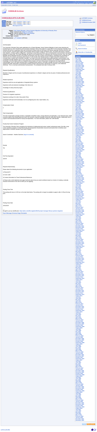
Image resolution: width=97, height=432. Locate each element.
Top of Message (7, 213)
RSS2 (93, 424)
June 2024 (78, 89)
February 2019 (79, 175)
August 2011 (79, 295)
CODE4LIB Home (86, 20)
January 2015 (79, 241)
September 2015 (80, 230)
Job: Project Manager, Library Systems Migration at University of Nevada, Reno (35, 30)
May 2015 (78, 235)
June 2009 (78, 330)
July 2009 (78, 329)
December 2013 (80, 258)
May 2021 (78, 139)
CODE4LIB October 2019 (88, 22)
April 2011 (78, 301)
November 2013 (80, 259)
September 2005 (80, 391)
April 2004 (78, 413)
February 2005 (79, 400)
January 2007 (79, 369)
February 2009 (79, 336)
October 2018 (79, 180)
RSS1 (88, 424)
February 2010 (79, 320)
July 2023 (78, 104)
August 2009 (79, 328)
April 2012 (78, 285)
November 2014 (80, 243)
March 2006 (79, 383)
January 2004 (79, 417)
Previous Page (16, 213)
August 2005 (79, 392)
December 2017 (80, 194)
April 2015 (78, 237)
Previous (19, 21)
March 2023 (79, 109)
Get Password (82, 45)
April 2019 (78, 172)
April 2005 (78, 397)
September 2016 (80, 214)
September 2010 (80, 310)
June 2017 (78, 202)
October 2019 (79, 164)
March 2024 (79, 93)
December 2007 (80, 354)
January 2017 (79, 208)
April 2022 (78, 124)
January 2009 (79, 337)
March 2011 (79, 302)
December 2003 (80, 419)
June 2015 (78, 234)
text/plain (19, 38)
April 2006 (78, 381)
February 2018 (79, 191)
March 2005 (79, 399)
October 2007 (79, 357)
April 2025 (78, 76)
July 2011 (78, 297)
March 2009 (79, 334)
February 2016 (79, 223)
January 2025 (79, 80)
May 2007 (78, 364)
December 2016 (80, 210)
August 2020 (79, 151)
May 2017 (78, 203)
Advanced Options (80, 32)
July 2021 (78, 136)
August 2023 (79, 103)
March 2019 (79, 174)
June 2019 (78, 170)
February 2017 (79, 207)
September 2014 (80, 246)
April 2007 (78, 365)
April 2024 (78, 92)
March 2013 (79, 270)
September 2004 (80, 407)
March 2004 (79, 415)
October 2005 (79, 389)
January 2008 (79, 353)
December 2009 (80, 322)
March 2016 (79, 222)
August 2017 (79, 199)
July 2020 (78, 152)
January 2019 (79, 176)
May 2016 (78, 219)
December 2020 (80, 145)
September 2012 (80, 278)
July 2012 (78, 281)
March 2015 (79, 238)
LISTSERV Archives (87, 18)
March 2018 (79, 190)
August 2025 (79, 70)
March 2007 (79, 366)
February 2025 (79, 78)
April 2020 (78, 156)
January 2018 (79, 192)
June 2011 (78, 298)
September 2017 (80, 198)
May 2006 (78, 380)
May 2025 (78, 74)
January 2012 (79, 289)
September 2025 (80, 69)
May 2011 (78, 299)
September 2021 (80, 133)
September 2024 (80, 85)
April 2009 (78, 333)
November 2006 (80, 372)
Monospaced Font (18, 25)
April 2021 (78, 140)
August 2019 (79, 167)
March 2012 (79, 286)
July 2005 (78, 393)
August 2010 (79, 312)
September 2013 (80, 262)
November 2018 (80, 179)
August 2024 (79, 87)
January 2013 (79, 273)
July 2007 (78, 361)
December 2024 (80, 81)
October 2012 (79, 277)
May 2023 (78, 107)
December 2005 (80, 387)
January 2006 (79, 385)
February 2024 (79, 95)
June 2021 (78, 137)
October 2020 (79, 148)
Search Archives (80, 30)
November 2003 (80, 420)
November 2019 (80, 163)
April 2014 (78, 253)
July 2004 (78, 409)
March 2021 (79, 141)
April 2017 (78, 204)
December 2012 (80, 274)
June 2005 (78, 395)
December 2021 (80, 129)
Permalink (24, 213)
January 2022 (79, 128)
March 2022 (79, 125)
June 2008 (78, 346)
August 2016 (79, 215)
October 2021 (79, 132)
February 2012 (79, 287)
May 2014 (78, 251)
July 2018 (78, 184)
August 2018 (79, 183)
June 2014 (78, 250)
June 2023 (78, 105)
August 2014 (79, 247)
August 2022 (79, 119)
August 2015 (79, 231)
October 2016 (79, 212)
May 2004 (78, 412)
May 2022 (78, 123)
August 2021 (79, 135)
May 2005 (78, 396)
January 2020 (79, 160)
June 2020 (78, 153)
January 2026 (79, 64)
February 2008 (79, 352)
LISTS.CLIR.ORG (5, 430)
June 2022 (78, 121)
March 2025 (79, 77)
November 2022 (80, 115)
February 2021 (79, 143)
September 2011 (80, 294)
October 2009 (79, 325)
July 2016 (78, 216)
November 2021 (80, 131)
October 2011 (79, 293)
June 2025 (78, 73)
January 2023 (79, 112)
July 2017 (78, 200)
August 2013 (79, 263)
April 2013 (78, 269)
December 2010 (80, 306)
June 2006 (78, 378)
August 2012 (79, 279)
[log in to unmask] (27, 32)
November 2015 (80, 227)
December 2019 (80, 162)
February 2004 (79, 416)
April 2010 (78, 317)
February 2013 (79, 271)
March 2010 (79, 318)
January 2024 (79, 96)
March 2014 (79, 254)
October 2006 (79, 373)
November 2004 (80, 404)
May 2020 (78, 155)
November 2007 (80, 356)
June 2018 (78, 186)
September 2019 (80, 166)
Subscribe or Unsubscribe (85, 52)
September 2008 (80, 342)
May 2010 (78, 316)
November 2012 (80, 275)
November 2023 (80, 99)
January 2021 (79, 144)
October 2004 (79, 405)
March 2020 (79, 158)
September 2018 (80, 182)
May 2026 (78, 58)
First (15, 21)
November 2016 (80, 211)
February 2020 (79, 159)
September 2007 (80, 358)
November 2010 (80, 308)
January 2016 (79, 224)
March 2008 (79, 350)
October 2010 (79, 309)
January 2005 (79, 401)
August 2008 (79, 344)
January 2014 (79, 257)
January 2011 (79, 305)
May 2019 (78, 171)
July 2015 (78, 233)
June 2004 (78, 411)
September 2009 (80, 326)
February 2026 (79, 62)
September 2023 (80, 101)
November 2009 (80, 324)
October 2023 (79, 100)
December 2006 (80, 370)
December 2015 (80, 226)
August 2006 (79, 376)
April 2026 (78, 60)
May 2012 (78, 283)
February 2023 (79, 111)
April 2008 (78, 349)
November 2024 (80, 83)
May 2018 (78, 187)
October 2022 (79, 116)
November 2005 (80, 388)
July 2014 (78, 249)
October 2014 (79, 245)
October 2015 (79, 228)
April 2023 (78, 108)
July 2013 (78, 265)
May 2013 (78, 267)
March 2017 (79, 206)
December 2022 (80, 113)
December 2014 (80, 242)
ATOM (84, 424)
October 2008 (79, 341)
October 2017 (79, 196)
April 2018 (78, 188)
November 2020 (80, 147)
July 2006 (78, 377)
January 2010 (79, 321)
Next (24, 21)
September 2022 (80, 117)
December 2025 (80, 65)
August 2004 (79, 408)
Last (28, 21)
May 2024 (78, 91)
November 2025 (80, 66)
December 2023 (80, 97)
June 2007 (78, 362)
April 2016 (78, 220)
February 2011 (79, 303)
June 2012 (78, 282)
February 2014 (79, 255)
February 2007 (79, 368)
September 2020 (80, 149)
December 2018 (80, 178)
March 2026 (79, 61)
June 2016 (78, 218)
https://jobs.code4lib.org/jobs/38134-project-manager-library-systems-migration (41, 211)
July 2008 (78, 345)
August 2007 (79, 360)
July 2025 (78, 72)
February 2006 (79, 384)
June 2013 (78, 266)
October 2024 (79, 84)
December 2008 (80, 338)
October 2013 (79, 261)
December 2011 (80, 290)
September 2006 (80, 374)
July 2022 (78, 120)
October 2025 (79, 68)
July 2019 (78, 168)
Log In (79, 43)
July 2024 (78, 88)
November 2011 (80, 291)
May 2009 (78, 332)
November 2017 (80, 195)
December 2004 (80, 403)
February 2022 (79, 127)
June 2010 (78, 314)
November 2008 (80, 340)
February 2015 (79, 239)
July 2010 (78, 313)
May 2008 (78, 348)
